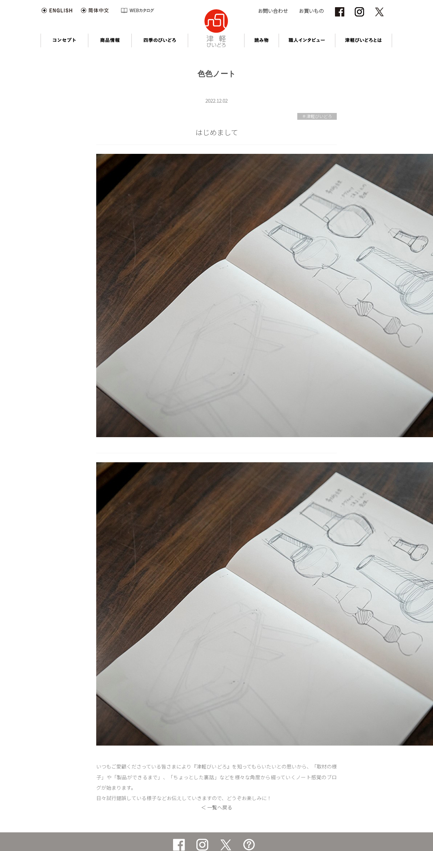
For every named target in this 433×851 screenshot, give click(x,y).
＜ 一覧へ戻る (216, 807)
